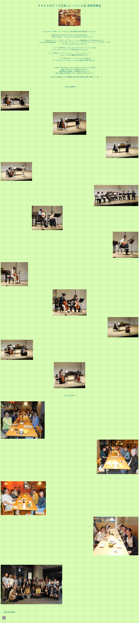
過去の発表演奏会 (9, 612)
